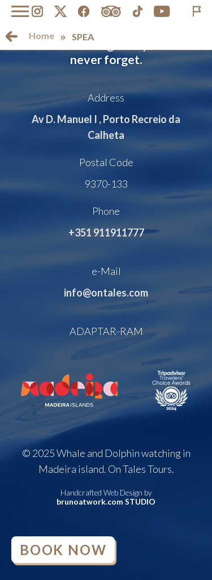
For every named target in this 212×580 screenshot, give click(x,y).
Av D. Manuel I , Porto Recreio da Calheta (106, 127)
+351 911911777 (106, 232)
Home (41, 35)
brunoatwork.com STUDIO (106, 501)
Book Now (63, 549)
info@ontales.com (106, 292)
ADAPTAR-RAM (106, 331)
